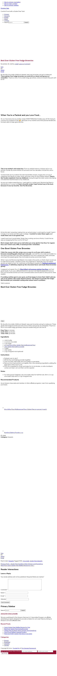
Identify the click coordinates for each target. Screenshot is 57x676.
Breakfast (7, 644)
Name (3, 595)
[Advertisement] (16, 41)
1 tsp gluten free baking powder (14, 346)
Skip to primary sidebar (11, 5)
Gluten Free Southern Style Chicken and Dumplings (20, 632)
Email (3, 598)
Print (2, 321)
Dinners (6, 647)
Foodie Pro (16, 650)
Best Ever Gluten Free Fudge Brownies (16, 631)
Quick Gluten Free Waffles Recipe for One (17, 629)
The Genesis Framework (28, 650)
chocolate (26, 561)
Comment (4, 592)
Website (3, 601)
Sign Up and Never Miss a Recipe (11, 653)
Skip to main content (10, 4)
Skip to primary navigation (12, 2)
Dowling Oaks (5, 8)
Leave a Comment (24, 64)
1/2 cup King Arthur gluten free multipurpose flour (19, 345)
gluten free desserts (36, 561)
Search (6, 22)
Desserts (11, 561)
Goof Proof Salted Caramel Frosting (15, 634)
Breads (6, 643)
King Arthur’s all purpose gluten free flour (34, 269)
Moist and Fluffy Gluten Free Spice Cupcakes (18, 636)
